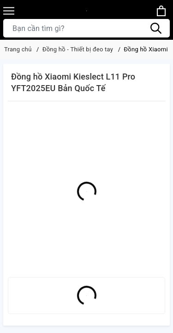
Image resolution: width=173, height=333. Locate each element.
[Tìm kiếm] (156, 28)
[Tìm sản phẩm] (86, 28)
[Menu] (8, 11)
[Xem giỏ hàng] (161, 11)
